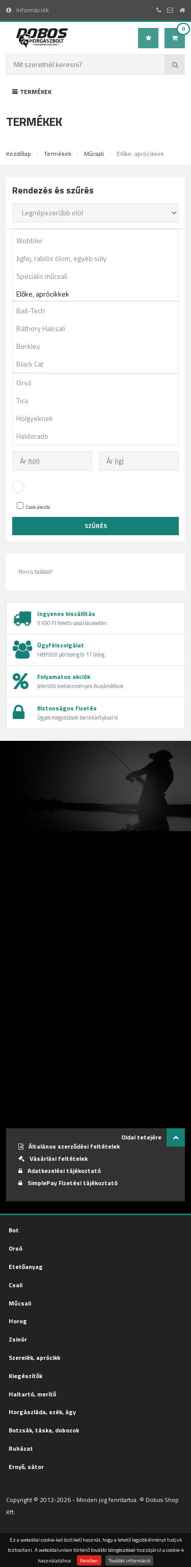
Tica (99, 400)
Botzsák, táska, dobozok (44, 1430)
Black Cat (99, 364)
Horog (18, 1321)
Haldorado (99, 436)
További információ (129, 1560)
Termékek (31, 91)
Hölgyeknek (99, 418)
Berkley (99, 346)
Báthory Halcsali (99, 328)
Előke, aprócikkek (99, 294)
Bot (14, 1230)
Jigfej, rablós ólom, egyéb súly (99, 258)
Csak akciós (33, 506)
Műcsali (94, 153)
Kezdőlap (18, 153)
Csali (15, 1285)
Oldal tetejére (153, 1137)
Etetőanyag (26, 1266)
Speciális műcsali (99, 276)
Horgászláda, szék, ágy (42, 1412)
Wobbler (99, 240)
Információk (27, 10)
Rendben (89, 1560)
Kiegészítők (25, 1376)
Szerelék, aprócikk (34, 1357)
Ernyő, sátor (26, 1467)
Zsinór (18, 1339)
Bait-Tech (99, 310)
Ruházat (21, 1448)
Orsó (99, 382)
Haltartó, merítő (32, 1394)
